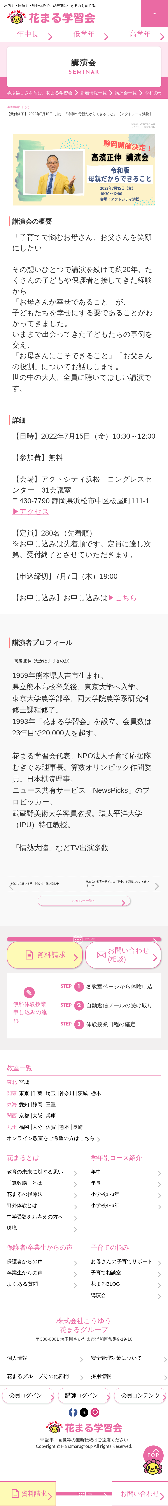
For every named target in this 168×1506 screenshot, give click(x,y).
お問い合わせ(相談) (128, 980)
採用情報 (101, 1401)
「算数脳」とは (24, 1208)
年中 (96, 1196)
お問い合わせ (140, 1493)
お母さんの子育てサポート (122, 1286)
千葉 (37, 1118)
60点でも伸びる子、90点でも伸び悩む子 (35, 883)
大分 (37, 1152)
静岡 (37, 1129)
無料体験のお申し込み (91, 950)
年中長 (28, 34)
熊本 (64, 1152)
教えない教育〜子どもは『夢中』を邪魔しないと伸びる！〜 (117, 883)
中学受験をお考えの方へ (35, 1241)
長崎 (78, 1152)
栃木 (96, 1118)
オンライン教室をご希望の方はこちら (51, 1163)
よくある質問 (22, 1309)
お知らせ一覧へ (84, 900)
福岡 (24, 1152)
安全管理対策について (116, 1383)
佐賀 (51, 1152)
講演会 (98, 1320)
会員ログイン (25, 1420)
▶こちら (122, 598)
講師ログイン (81, 1420)
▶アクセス (30, 511)
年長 (96, 1208)
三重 (51, 1129)
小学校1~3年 (105, 1219)
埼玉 (51, 1118)
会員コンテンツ (140, 1420)
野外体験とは (22, 1230)
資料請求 (51, 980)
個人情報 (17, 1383)
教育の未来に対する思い (35, 1196)
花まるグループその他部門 (38, 1401)
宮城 (24, 1107)
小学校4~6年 (105, 1230)
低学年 (84, 34)
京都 (24, 1140)
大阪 (37, 1140)
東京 (24, 1118)
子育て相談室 (106, 1297)
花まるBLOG (105, 1309)
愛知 (24, 1129)
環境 (12, 1253)
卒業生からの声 (25, 1297)
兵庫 (51, 1140)
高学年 (140, 34)
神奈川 (66, 1118)
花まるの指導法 (25, 1219)
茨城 (83, 1118)
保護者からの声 (25, 1286)
